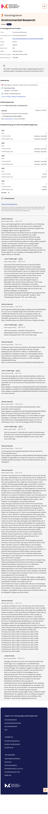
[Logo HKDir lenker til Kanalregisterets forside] (11, 6)
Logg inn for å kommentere (9, 204)
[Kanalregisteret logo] (24, 15)
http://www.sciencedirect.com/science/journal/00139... (28, 38)
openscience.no (9, 119)
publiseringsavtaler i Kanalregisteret (16, 105)
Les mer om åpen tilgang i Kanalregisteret (13, 96)
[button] (24, 193)
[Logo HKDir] (24, 786)
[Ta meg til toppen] (45, 790)
